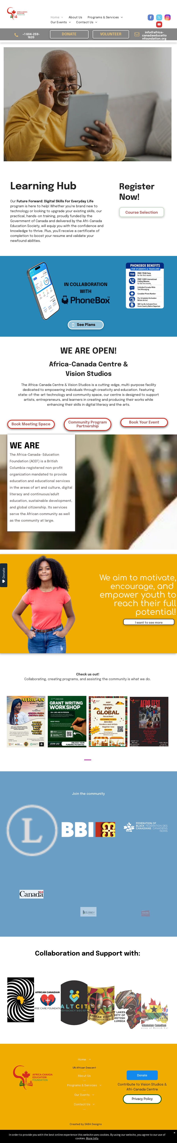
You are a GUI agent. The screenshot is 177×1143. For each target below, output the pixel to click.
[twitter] (159, 17)
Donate (3, 575)
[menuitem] (57, 17)
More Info (92, 1138)
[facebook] (151, 17)
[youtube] (159, 24)
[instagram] (168, 17)
